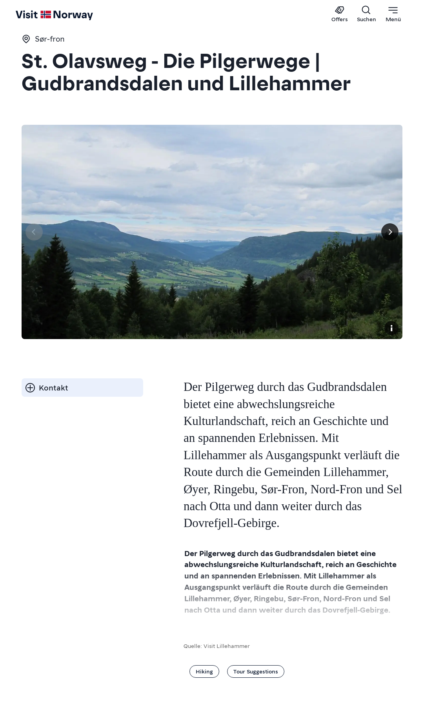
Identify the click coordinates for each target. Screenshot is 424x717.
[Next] (390, 232)
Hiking (204, 671)
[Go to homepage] (30, 14)
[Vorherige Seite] (34, 232)
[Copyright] (391, 328)
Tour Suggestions (255, 671)
